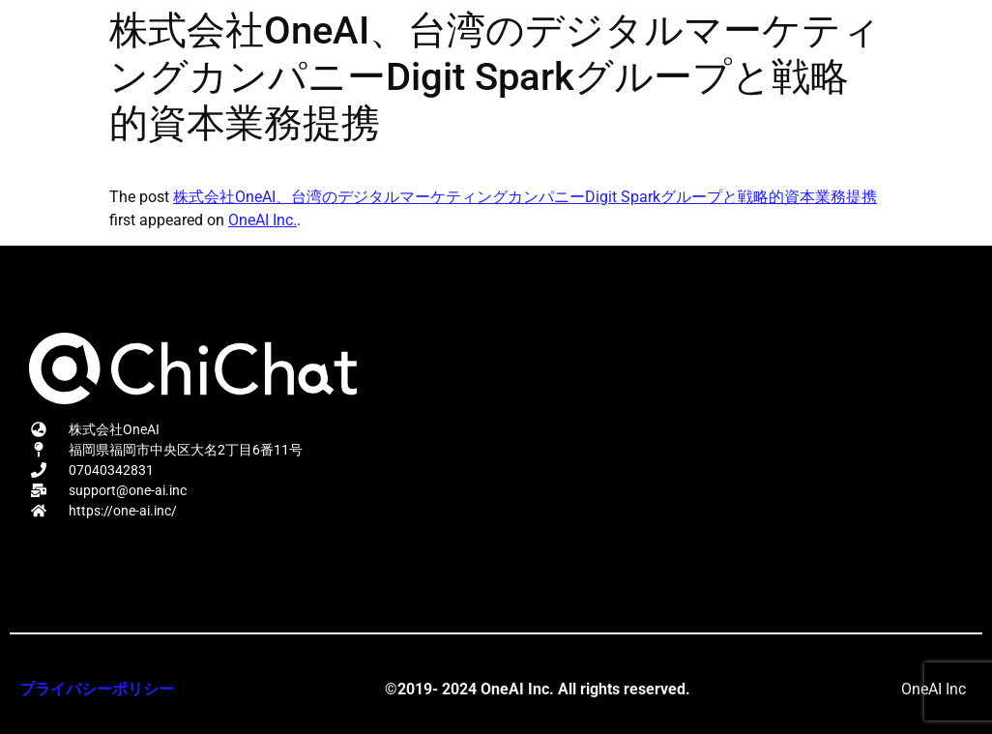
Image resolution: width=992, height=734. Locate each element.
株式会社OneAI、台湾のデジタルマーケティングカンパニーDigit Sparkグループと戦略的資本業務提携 (525, 197)
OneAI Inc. (262, 220)
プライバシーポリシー (96, 689)
